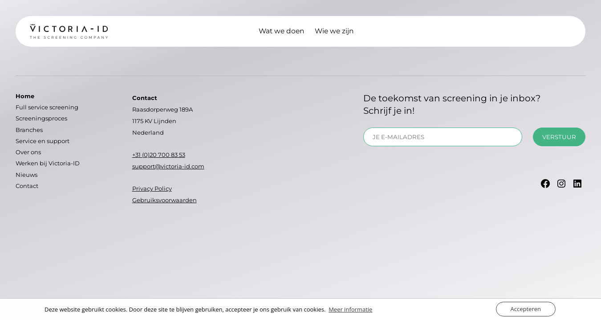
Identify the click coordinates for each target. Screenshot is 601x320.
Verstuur (559, 136)
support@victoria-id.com (168, 166)
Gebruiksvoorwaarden (164, 200)
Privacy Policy (152, 188)
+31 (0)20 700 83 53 (158, 154)
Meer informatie (350, 309)
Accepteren (526, 309)
